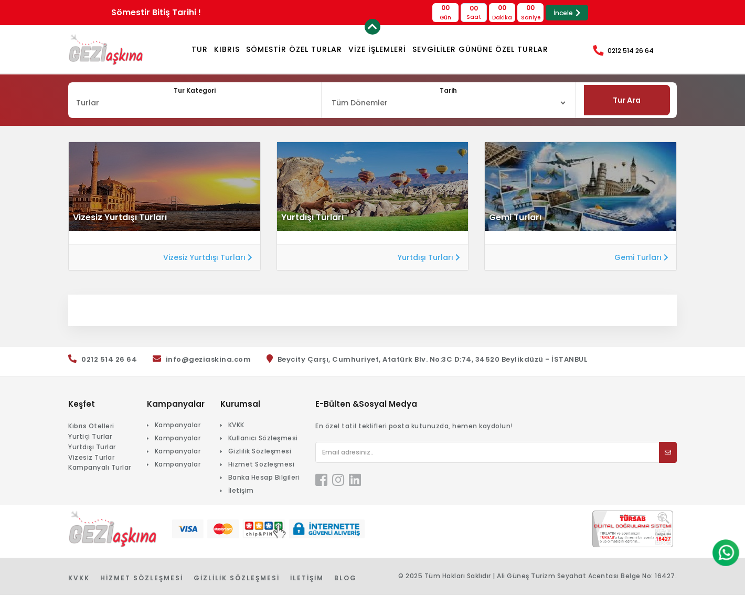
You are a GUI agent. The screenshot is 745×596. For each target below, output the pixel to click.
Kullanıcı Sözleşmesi (263, 439)
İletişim (241, 491)
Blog (345, 579)
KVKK (236, 425)
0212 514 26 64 (631, 50)
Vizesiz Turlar (91, 458)
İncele (567, 12)
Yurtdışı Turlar (92, 447)
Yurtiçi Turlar (90, 437)
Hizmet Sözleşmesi (261, 465)
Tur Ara (627, 100)
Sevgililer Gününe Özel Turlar (480, 49)
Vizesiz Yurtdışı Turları (207, 258)
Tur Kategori (195, 90)
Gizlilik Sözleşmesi (260, 452)
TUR (199, 49)
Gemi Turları (641, 258)
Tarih (448, 90)
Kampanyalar (178, 425)
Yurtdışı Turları (429, 258)
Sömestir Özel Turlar (294, 49)
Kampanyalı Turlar (99, 468)
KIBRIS (227, 49)
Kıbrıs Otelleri (91, 426)
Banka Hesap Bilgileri (264, 478)
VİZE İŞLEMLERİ (377, 49)
